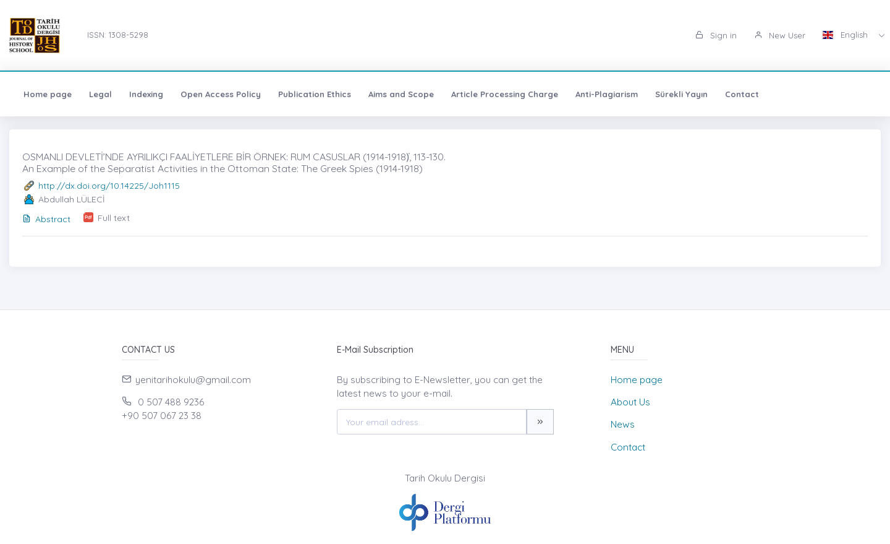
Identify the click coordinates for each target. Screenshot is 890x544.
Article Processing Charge (504, 94)
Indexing (146, 94)
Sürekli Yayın (681, 94)
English (846, 35)
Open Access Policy (220, 94)
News (623, 424)
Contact (742, 94)
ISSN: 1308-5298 (117, 35)
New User (779, 35)
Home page (47, 94)
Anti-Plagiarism (606, 94)
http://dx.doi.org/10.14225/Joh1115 (109, 185)
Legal (100, 94)
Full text (114, 217)
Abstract (46, 219)
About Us (630, 402)
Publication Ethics (314, 94)
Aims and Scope (401, 94)
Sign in (716, 35)
